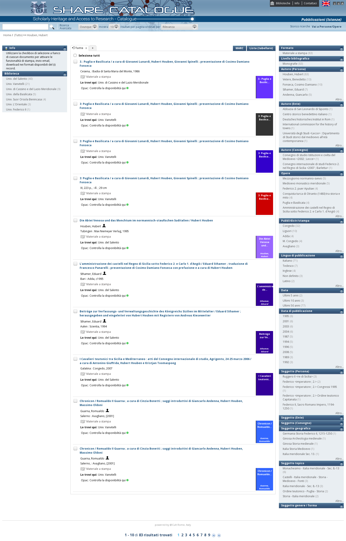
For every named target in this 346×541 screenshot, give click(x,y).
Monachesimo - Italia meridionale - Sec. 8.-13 (311, 468)
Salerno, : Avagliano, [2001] (97, 463)
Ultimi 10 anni (291, 301)
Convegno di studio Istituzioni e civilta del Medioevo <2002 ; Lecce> (309, 157)
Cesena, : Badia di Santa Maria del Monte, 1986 (110, 71)
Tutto (79, 48)
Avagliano (289, 246)
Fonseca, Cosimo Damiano (300, 84)
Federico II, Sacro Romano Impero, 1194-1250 (309, 406)
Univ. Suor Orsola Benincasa (24, 99)
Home (7, 35)
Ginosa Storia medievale (298, 444)
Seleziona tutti (89, 55)
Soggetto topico (292, 463)
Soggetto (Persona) (295, 371)
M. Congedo (290, 241)
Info (297, 3)
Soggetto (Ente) (292, 418)
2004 (286, 331)
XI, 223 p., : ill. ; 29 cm (93, 188)
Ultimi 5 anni (290, 295)
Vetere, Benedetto (294, 79)
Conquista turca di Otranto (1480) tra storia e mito (311, 195)
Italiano (287, 261)
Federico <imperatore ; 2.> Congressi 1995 (310, 387)
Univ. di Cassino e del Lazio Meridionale (31, 89)
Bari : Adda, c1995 (91, 279)
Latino (287, 281)
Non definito (291, 276)
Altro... (339, 99)
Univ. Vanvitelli (15, 84)
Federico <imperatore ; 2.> (300, 382)
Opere (285, 173)
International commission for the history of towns (310, 126)
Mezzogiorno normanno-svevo (302, 178)
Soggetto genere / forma (299, 505)
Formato (287, 48)
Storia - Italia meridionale (299, 496)
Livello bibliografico (295, 58)
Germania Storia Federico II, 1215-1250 (307, 433)
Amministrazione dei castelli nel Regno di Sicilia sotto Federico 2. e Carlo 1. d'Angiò (309, 209)
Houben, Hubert (37, 35)
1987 (286, 336)
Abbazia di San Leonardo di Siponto (305, 109)
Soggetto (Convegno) (296, 423)
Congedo (289, 226)
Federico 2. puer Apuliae (298, 188)
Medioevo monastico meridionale (304, 183)
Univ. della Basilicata (19, 94)
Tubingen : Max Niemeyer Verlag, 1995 (104, 231)
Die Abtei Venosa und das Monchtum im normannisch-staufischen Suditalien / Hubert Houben (146, 220)
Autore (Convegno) (294, 150)
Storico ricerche (300, 26)
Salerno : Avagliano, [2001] (97, 416)
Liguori (287, 231)
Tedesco (288, 266)
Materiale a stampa (295, 53)
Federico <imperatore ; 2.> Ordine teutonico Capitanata (311, 397)
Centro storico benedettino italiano (305, 114)
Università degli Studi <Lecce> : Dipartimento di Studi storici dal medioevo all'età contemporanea (311, 137)
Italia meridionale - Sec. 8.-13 (301, 486)
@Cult (173, 524)
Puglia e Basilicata (294, 203)
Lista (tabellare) (261, 48)
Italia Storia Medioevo (296, 449)
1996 (286, 347)
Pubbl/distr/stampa (295, 221)
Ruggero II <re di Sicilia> (298, 376)
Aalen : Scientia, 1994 (93, 326)
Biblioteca (11, 73)
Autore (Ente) (290, 104)
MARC (239, 48)
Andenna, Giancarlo (295, 95)
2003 (286, 326)
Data (284, 290)
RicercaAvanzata (65, 27)
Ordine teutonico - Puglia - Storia (303, 491)
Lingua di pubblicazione (298, 255)
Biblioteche (283, 3)
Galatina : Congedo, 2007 (96, 368)
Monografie (290, 64)
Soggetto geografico (296, 428)
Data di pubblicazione (296, 311)
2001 (286, 321)
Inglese (287, 271)
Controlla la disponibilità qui (109, 88)
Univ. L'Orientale (16, 104)
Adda (286, 236)
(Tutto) (17, 35)
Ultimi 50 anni (291, 305)
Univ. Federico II (16, 109)
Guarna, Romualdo (92, 411)
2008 (286, 352)
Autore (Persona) (293, 69)
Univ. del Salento (16, 79)
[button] (88, 27)
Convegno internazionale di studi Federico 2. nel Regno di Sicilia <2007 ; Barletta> (311, 166)
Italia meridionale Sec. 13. (299, 454)
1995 (286, 316)
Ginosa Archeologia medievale (302, 438)
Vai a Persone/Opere (327, 27)
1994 (286, 342)
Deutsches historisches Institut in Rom (307, 119)
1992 (286, 362)
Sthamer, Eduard (90, 274)
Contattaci (310, 3)
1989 (286, 357)
